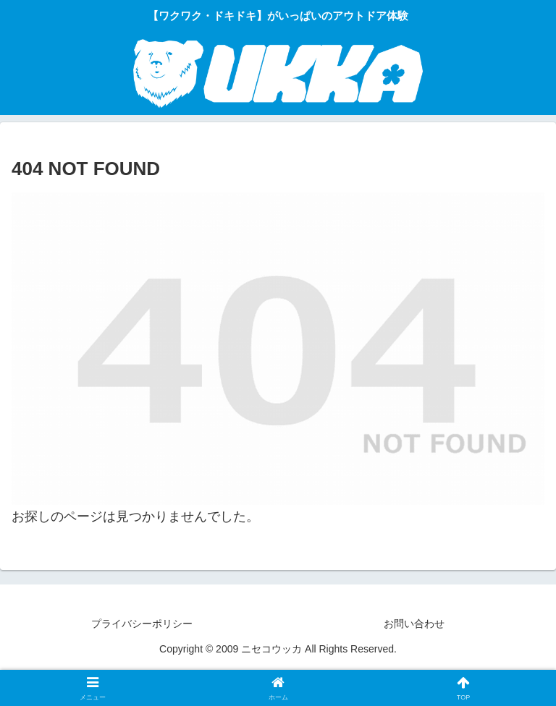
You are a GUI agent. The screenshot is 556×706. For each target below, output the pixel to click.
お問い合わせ (414, 623)
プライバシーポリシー (142, 623)
